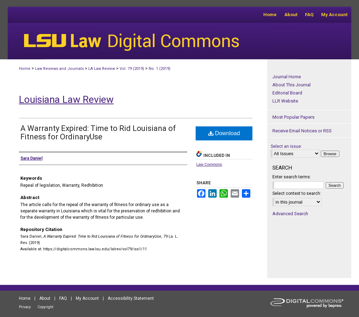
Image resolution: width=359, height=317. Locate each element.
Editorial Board (287, 92)
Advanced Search (290, 213)
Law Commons (209, 164)
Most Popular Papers (293, 117)
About (44, 298)
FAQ (63, 298)
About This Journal (291, 84)
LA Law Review (101, 68)
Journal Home (286, 76)
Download (224, 133)
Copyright (45, 307)
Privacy (25, 307)
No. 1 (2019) (159, 68)
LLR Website (285, 101)
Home (25, 68)
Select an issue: (286, 146)
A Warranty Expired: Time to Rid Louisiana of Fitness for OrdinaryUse (98, 132)
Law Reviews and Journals (59, 68)
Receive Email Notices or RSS (302, 130)
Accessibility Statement (131, 298)
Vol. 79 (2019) (132, 68)
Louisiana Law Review (66, 99)
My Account (87, 298)
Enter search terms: (291, 176)
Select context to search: (296, 193)
